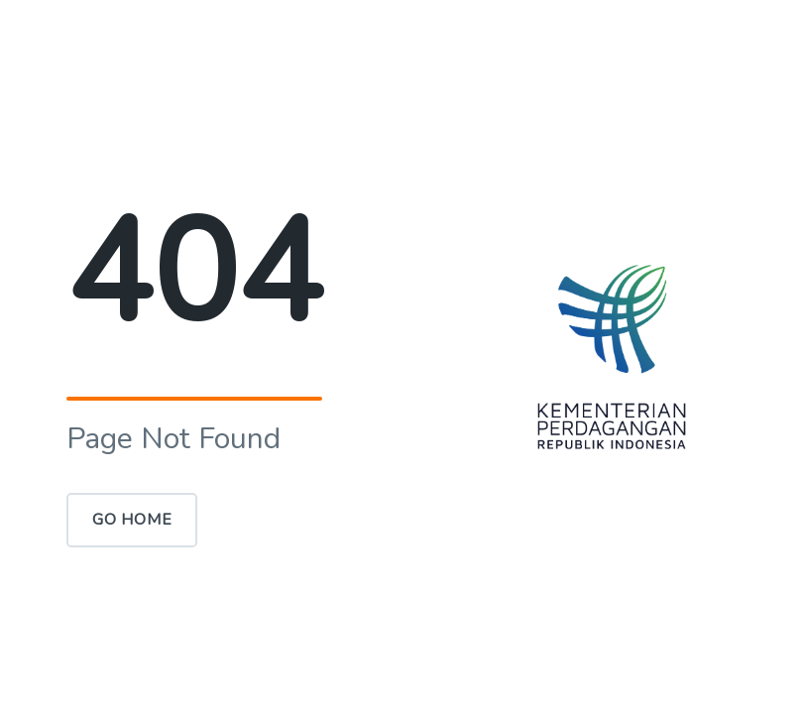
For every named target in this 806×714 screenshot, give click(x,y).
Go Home (132, 520)
